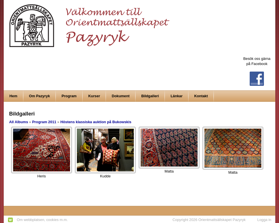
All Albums (18, 122)
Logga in (264, 220)
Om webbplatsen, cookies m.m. (42, 220)
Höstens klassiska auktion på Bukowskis (96, 122)
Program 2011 (44, 122)
